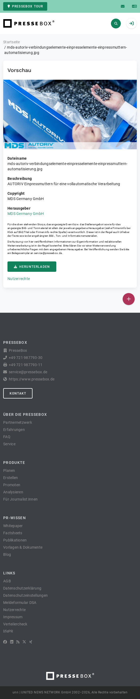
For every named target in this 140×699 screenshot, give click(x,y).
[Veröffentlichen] (129, 299)
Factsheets (12, 533)
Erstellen (10, 478)
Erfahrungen (14, 429)
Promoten (11, 485)
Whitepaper (13, 526)
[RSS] (17, 642)
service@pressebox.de (48, 253)
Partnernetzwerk (17, 422)
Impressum (12, 617)
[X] (24, 642)
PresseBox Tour (25, 6)
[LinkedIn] (11, 642)
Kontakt (18, 393)
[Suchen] (116, 23)
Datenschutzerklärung (22, 588)
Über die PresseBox (25, 414)
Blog (7, 554)
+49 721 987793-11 (25, 365)
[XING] (30, 642)
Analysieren (13, 492)
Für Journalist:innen (20, 499)
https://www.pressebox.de (31, 379)
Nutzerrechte (18, 279)
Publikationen (15, 540)
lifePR (8, 631)
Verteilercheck (15, 624)
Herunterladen (32, 267)
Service (9, 444)
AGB (7, 581)
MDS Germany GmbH (25, 213)
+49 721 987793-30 (25, 357)
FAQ (6, 437)
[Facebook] (5, 642)
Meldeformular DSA (19, 602)
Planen (9, 470)
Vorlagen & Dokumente (22, 547)
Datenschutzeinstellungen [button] (25, 595)
